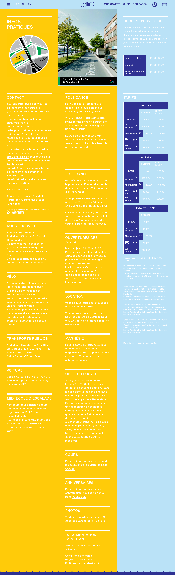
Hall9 (161, 289)
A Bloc (153, 289)
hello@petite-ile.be (18, 179)
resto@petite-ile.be (19, 138)
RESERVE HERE (75, 129)
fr (17, 4)
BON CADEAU (140, 4)
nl (23, 4)
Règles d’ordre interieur (80, 559)
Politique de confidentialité (82, 563)
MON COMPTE (112, 4)
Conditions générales (78, 556)
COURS (70, 469)
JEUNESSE (79, 497)
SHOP (126, 4)
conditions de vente (147, 343)
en (29, 4)
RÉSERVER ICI (98, 206)
